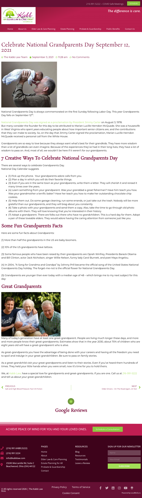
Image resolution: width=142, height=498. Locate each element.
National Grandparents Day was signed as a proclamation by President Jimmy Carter (51, 122)
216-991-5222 (130, 373)
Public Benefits (113, 29)
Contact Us (130, 29)
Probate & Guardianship (90, 29)
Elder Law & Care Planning (43, 29)
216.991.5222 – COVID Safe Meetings (105, 3)
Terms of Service (81, 487)
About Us (22, 29)
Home (10, 29)
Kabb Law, (15, 373)
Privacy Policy (59, 487)
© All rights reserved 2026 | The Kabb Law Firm (22, 490)
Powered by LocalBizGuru (131, 493)
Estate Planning (67, 29)
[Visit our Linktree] (132, 488)
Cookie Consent (70, 493)
